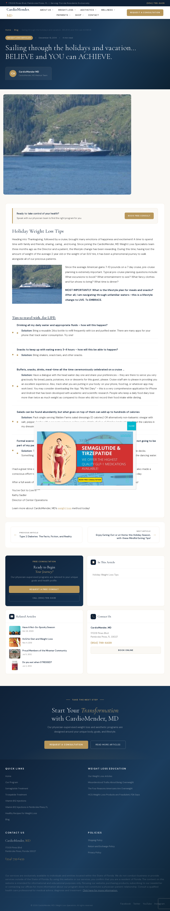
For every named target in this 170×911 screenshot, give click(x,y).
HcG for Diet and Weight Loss (37, 639)
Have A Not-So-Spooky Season (38, 627)
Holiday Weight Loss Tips (106, 574)
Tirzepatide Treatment (16, 794)
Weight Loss (65, 10)
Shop (78, 15)
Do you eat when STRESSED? (37, 662)
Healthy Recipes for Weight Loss (21, 813)
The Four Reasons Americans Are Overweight (110, 788)
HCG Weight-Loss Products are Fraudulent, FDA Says (114, 794)
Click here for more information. (100, 890)
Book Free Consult (139, 216)
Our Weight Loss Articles (100, 776)
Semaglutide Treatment (16, 788)
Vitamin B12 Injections (15, 801)
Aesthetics (87, 10)
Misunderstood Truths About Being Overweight (111, 782)
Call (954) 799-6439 (44, 598)
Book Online (125, 650)
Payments (62, 15)
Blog (16, 30)
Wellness (107, 10)
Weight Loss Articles (19, 38)
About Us (45, 10)
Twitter (136, 903)
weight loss (64, 508)
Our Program (11, 782)
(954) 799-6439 (156, 3)
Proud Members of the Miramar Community (44, 650)
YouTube (147, 903)
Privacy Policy (94, 852)
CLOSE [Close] (131, 426)
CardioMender (18, 12)
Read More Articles (108, 744)
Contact (93, 15)
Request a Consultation (145, 12)
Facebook (125, 903)
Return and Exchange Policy (101, 846)
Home (8, 30)
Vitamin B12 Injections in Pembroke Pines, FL (26, 807)
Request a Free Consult (44, 589)
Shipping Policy (95, 840)
